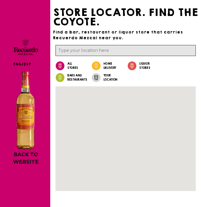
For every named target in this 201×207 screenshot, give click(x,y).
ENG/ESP (22, 64)
